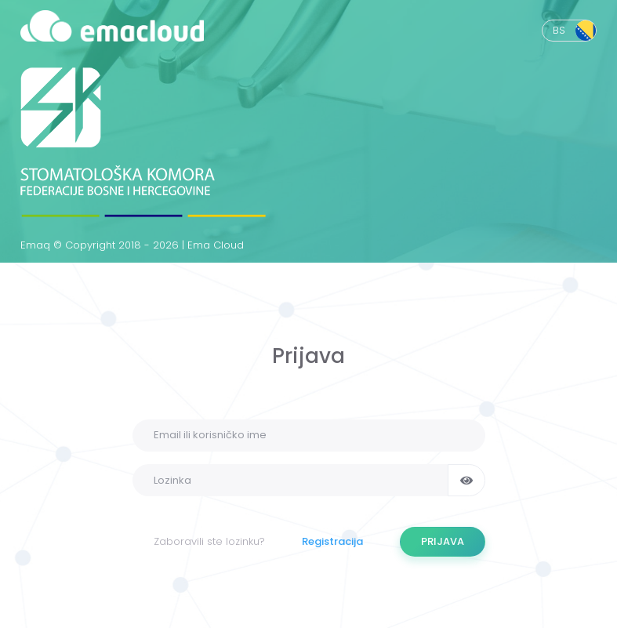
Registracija (332, 541)
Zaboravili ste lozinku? (209, 541)
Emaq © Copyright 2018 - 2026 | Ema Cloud (132, 245)
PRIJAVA (442, 541)
